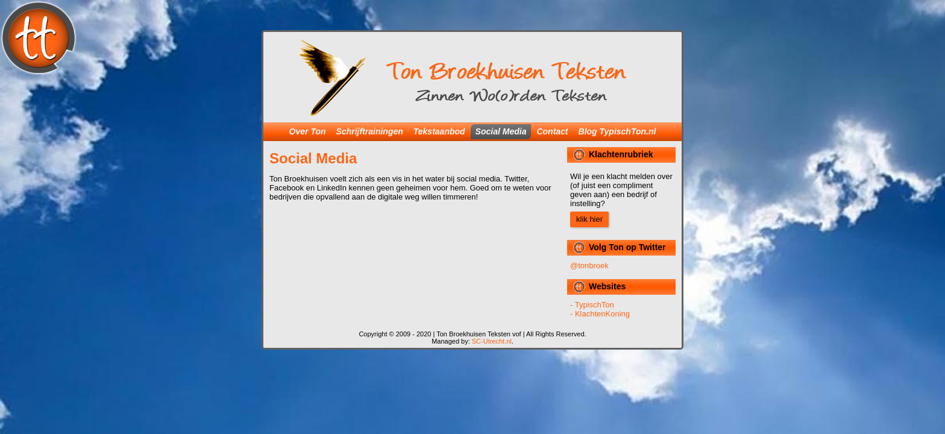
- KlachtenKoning (600, 313)
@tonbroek (589, 265)
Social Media (501, 131)
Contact (552, 131)
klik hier (589, 219)
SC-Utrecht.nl (492, 341)
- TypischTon (592, 304)
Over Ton (307, 131)
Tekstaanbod (439, 131)
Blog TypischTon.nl (617, 131)
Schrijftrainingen (369, 131)
